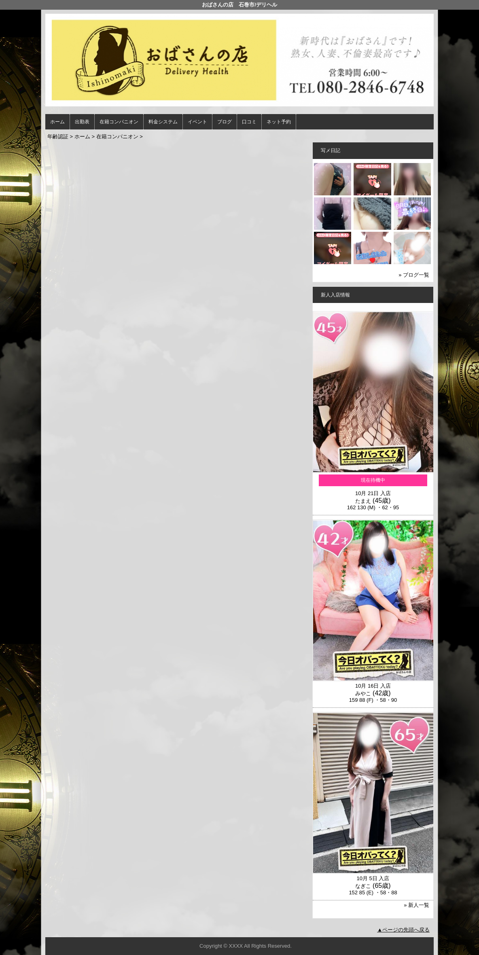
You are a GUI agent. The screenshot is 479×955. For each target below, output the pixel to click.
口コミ (249, 122)
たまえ (363, 501)
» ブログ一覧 (413, 275)
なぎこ (363, 886)
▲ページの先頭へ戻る (403, 930)
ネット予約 (279, 122)
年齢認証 (57, 136)
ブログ (224, 122)
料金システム (163, 122)
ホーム (57, 122)
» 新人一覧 (416, 905)
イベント (197, 122)
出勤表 (82, 122)
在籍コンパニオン (119, 122)
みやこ (363, 693)
